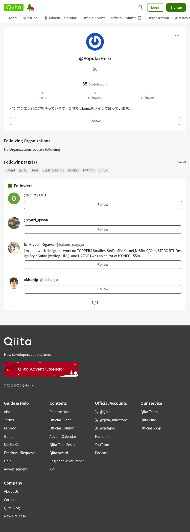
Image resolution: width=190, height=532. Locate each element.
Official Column (126, 18)
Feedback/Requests (20, 452)
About (9, 411)
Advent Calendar (60, 17)
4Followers (147, 95)
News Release (15, 515)
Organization (158, 17)
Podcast (101, 452)
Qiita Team (149, 411)
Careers (10, 499)
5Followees (95, 95)
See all (181, 162)
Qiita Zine (148, 419)
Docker (73, 170)
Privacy (10, 428)
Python (89, 170)
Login (156, 7)
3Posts (42, 95)
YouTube (102, 444)
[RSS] (95, 69)
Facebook (103, 436)
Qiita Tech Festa (62, 444)
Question (30, 17)
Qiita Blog (12, 507)
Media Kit (11, 444)
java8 (23, 170)
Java (35, 170)
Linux (103, 170)
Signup (176, 7)
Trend (12, 17)
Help (8, 460)
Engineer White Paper (66, 460)
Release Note (59, 411)
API (52, 469)
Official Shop (151, 428)
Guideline (12, 436)
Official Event (93, 17)
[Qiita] (14, 7)
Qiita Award (58, 452)
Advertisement (16, 469)
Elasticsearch (53, 170)
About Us (11, 491)
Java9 (10, 170)
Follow (95, 121)
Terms (9, 419)
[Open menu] (177, 36)
